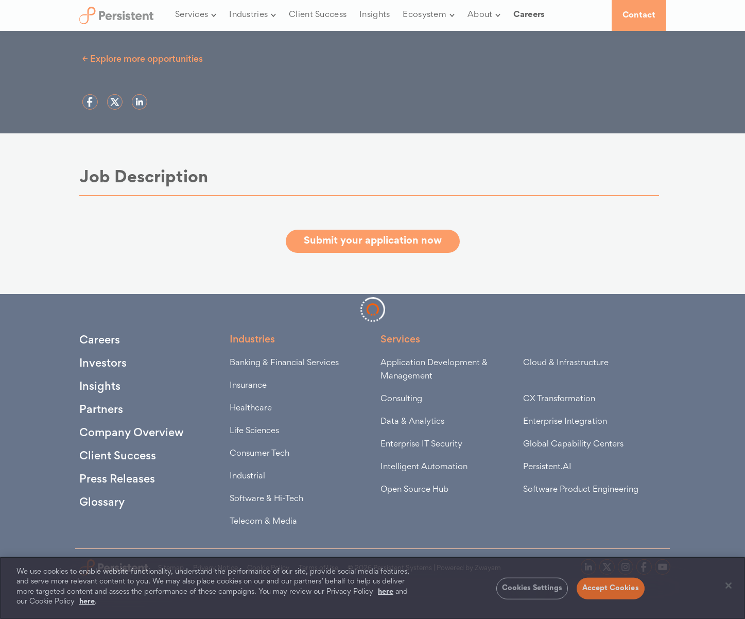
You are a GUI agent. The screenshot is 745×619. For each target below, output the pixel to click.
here (385, 592)
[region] (372, 588)
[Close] (728, 585)
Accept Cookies (610, 588)
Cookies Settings (532, 588)
